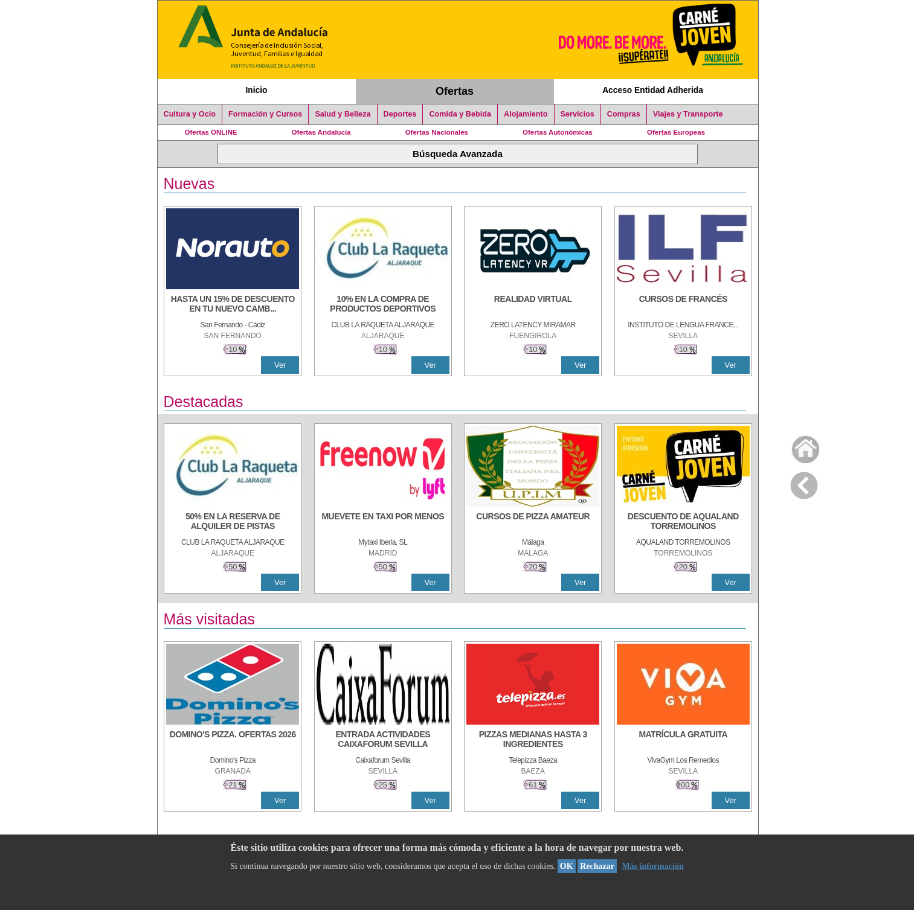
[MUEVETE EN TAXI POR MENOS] (383, 522)
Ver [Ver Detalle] (280, 365)
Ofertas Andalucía (321, 132)
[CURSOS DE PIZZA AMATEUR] (532, 522)
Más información (652, 866)
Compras (623, 114)
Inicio (256, 90)
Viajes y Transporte (688, 114)
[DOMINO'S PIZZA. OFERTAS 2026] (232, 740)
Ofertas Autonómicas (558, 132)
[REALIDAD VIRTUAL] (532, 305)
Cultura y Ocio (190, 114)
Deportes (400, 114)
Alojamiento (525, 114)
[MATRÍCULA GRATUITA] (683, 740)
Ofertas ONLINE (211, 132)
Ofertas (455, 91)
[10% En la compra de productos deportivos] (383, 305)
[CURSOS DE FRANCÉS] (683, 305)
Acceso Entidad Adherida (652, 90)
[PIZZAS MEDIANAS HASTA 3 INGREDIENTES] (532, 740)
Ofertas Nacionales (436, 132)
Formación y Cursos (265, 114)
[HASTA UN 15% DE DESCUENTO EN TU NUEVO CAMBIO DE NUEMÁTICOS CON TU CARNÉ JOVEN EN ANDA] (232, 305)
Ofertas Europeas (676, 132)
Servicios (577, 114)
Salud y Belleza (342, 114)
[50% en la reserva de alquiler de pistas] (232, 522)
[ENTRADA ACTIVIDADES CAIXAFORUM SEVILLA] (383, 740)
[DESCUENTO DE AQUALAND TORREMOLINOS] (683, 522)
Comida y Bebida (460, 114)
